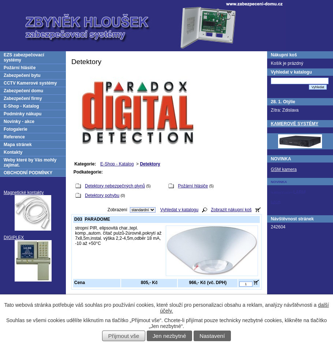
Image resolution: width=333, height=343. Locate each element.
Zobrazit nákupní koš (231, 209)
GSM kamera (284, 169)
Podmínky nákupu (22, 113)
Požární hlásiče (193, 186)
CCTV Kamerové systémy (30, 83)
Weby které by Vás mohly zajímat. (30, 162)
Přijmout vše (123, 336)
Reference (14, 136)
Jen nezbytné (169, 336)
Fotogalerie (15, 129)
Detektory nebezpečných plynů (115, 186)
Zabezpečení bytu (22, 75)
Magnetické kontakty (24, 192)
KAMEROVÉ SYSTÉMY (294, 123)
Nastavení (212, 336)
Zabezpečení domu (23, 90)
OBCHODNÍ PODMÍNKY (28, 172)
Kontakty (13, 152)
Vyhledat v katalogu (179, 209)
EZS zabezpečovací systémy (24, 57)
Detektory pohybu (102, 195)
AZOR (276, 202)
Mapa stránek (18, 144)
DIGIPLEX (14, 237)
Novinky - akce (19, 121)
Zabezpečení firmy (23, 98)
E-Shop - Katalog (117, 164)
